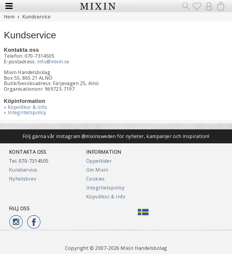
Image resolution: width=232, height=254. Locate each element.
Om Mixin (97, 170)
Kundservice (23, 170)
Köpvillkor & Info (106, 196)
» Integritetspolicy (25, 112)
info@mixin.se (53, 61)
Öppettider (99, 161)
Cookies (95, 178)
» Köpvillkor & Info (25, 107)
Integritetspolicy (105, 187)
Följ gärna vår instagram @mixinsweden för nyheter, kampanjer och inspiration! (116, 136)
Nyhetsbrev (22, 178)
